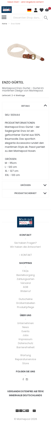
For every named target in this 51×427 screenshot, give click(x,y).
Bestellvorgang (25, 275)
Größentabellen (25, 303)
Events (26, 331)
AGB (25, 287)
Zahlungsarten (25, 279)
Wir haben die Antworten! (25, 247)
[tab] (25, 106)
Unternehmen (25, 323)
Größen (25, 185)
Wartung (25, 355)
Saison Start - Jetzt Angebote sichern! (25, 2)
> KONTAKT (25, 255)
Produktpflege (25, 307)
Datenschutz (25, 343)
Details (25, 105)
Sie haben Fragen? (25, 243)
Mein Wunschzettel (41, 10)
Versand (25, 283)
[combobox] (27, 17)
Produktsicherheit (25, 193)
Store (25, 363)
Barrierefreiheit (26, 347)
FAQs (25, 271)
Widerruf (25, 291)
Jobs (26, 335)
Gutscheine (26, 299)
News (25, 327)
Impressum (25, 339)
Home (4, 23)
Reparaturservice (25, 359)
